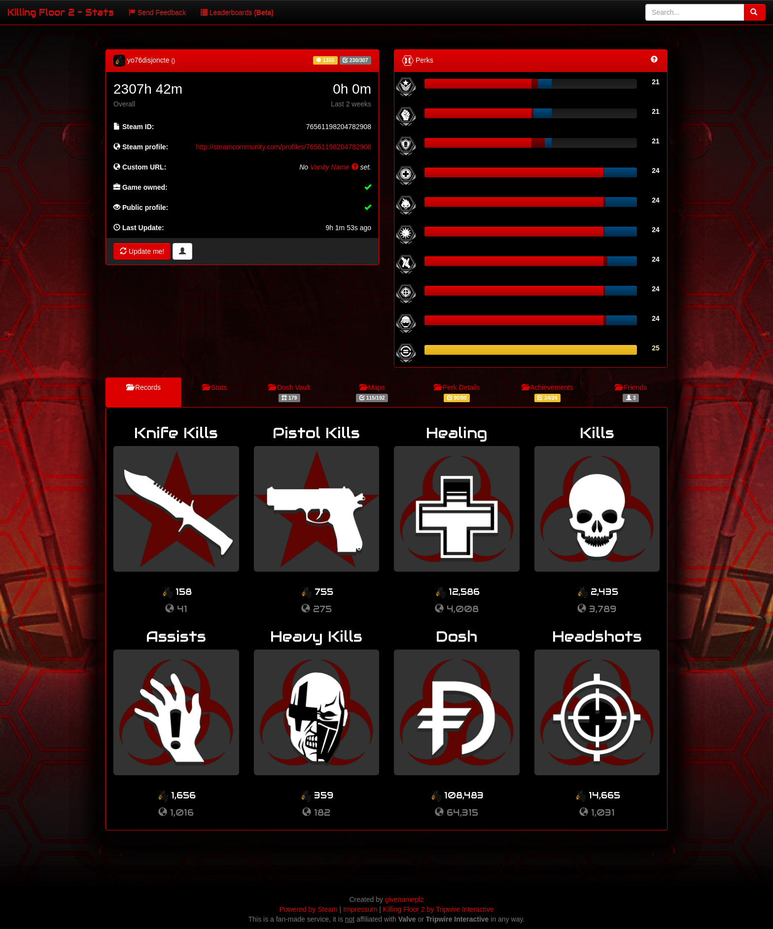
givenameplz (404, 899)
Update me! (142, 251)
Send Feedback (157, 12)
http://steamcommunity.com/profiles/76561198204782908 (283, 147)
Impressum (360, 909)
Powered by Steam (308, 909)
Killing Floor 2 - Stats (60, 12)
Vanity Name (334, 167)
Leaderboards (237, 12)
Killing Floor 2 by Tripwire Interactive (438, 909)
